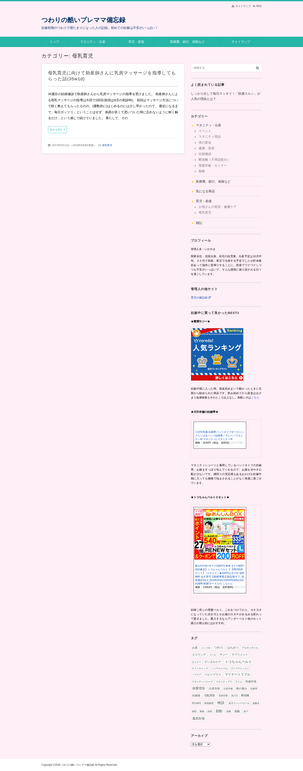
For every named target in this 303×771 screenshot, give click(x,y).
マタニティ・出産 (92, 41)
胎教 (202, 171)
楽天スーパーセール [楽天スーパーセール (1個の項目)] (239, 703)
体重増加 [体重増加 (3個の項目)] (198, 688)
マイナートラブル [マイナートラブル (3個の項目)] (237, 674)
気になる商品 (205, 191)
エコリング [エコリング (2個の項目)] (199, 654)
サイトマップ (243, 6)
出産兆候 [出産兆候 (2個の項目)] (214, 688)
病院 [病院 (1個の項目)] (194, 711)
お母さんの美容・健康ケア (218, 207)
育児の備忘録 (199, 297)
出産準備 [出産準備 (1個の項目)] (228, 688)
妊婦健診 (205, 154)
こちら (255, 397)
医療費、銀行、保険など (187, 41)
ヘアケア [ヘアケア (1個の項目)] (196, 674)
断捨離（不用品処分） (214, 159)
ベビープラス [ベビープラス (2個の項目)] (213, 674)
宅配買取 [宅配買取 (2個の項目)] (209, 695)
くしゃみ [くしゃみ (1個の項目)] (205, 647)
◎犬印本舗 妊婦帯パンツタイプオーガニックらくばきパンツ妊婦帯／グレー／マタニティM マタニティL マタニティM (219, 436)
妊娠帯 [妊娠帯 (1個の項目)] (253, 688)
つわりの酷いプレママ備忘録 (83, 19)
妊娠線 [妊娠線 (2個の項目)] (196, 695)
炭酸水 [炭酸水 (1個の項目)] (255, 703)
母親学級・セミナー (213, 165)
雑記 (199, 223)
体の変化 (205, 142)
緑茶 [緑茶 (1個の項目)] (209, 711)
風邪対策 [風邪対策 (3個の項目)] (198, 718)
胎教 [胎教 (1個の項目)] (228, 711)
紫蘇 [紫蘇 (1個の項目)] (202, 711)
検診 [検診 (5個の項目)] (221, 703)
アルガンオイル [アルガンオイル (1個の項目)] (250, 647)
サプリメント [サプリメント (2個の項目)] (240, 654)
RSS (259, 6)
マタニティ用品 (210, 136)
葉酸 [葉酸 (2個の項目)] (237, 711)
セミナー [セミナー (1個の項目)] (196, 662)
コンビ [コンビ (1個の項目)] (212, 654)
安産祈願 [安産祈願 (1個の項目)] (223, 695)
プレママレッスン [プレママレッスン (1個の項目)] (240, 668)
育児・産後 (136, 41)
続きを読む (56, 129)
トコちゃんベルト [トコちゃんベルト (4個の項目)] (238, 661)
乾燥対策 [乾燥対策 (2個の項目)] (251, 681)
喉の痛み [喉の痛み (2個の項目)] (241, 688)
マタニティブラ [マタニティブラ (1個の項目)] (224, 681)
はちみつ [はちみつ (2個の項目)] (232, 647)
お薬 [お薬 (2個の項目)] (195, 647)
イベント (205, 131)
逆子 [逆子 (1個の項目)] (245, 711)
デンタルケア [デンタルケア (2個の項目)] (213, 661)
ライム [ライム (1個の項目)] (238, 681)
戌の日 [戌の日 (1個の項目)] (234, 695)
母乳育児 (107, 145)
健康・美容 (206, 148)
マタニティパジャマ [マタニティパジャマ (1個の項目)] (202, 681)
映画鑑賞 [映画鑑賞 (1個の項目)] (209, 703)
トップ (54, 41)
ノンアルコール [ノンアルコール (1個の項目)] (219, 668)
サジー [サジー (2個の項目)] (224, 654)
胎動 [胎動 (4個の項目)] (219, 711)
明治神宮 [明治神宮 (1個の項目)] (196, 703)
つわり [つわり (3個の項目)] (218, 647)
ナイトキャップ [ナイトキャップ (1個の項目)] (200, 668)
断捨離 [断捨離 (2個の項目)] (245, 695)
